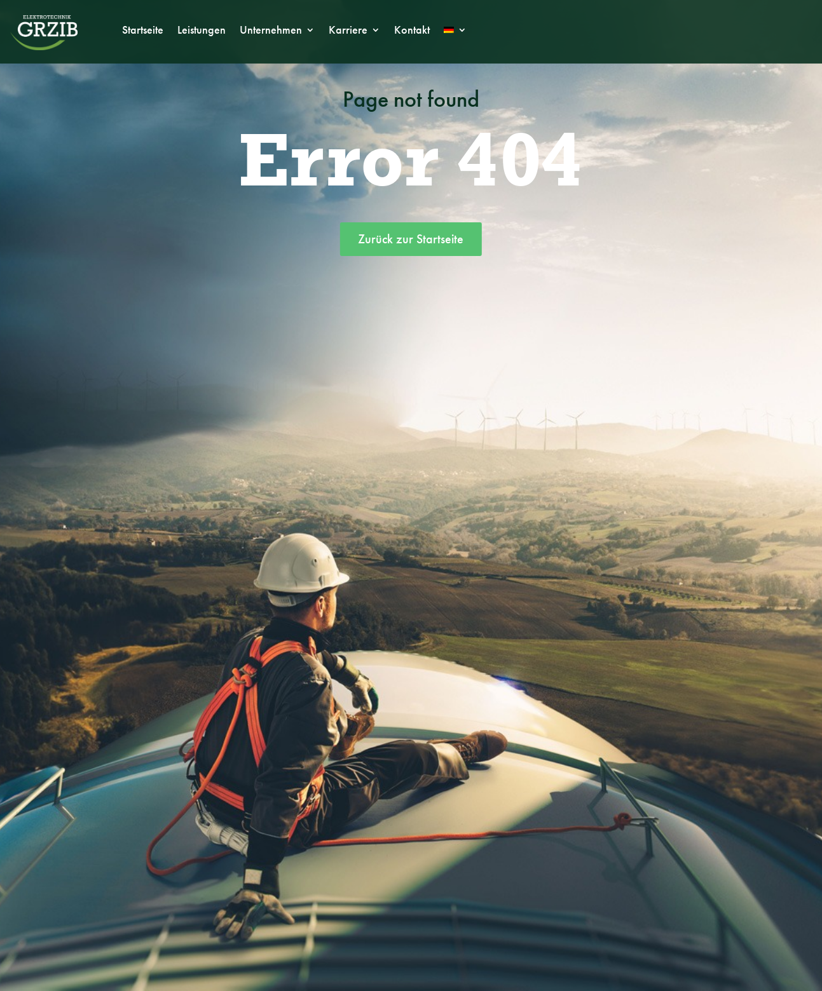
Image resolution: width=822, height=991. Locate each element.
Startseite (142, 31)
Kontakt (412, 31)
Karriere (348, 31)
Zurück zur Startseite (410, 239)
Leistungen (201, 31)
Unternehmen (271, 31)
